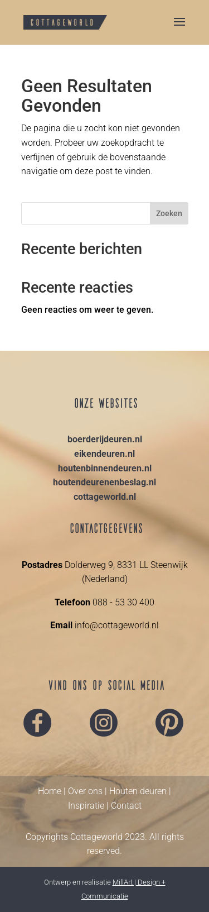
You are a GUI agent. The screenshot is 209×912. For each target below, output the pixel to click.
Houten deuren (138, 791)
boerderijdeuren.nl (104, 439)
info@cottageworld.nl (115, 625)
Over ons (85, 791)
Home (49, 791)
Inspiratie (86, 805)
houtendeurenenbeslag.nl (104, 482)
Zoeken (169, 213)
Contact (126, 805)
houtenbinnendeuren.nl (105, 468)
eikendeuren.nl (104, 453)
